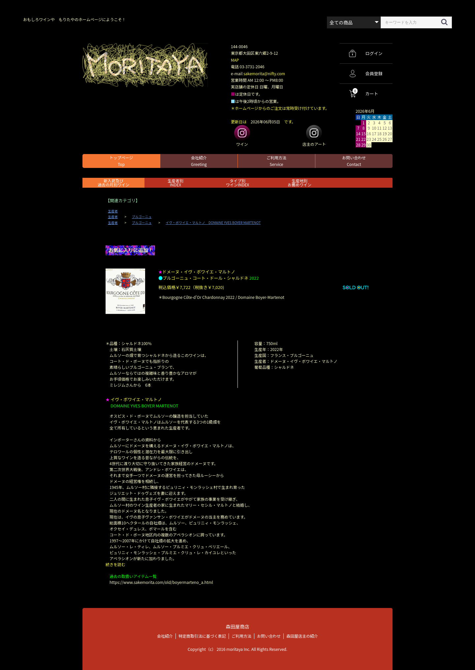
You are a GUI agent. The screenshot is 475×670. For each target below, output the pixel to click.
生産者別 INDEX (175, 182)
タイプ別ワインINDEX (237, 182)
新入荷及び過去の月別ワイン (113, 182)
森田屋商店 (237, 626)
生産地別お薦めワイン (299, 182)
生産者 (113, 211)
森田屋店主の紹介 (302, 635)
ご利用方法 (276, 161)
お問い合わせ (354, 161)
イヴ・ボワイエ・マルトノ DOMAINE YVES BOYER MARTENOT (213, 222)
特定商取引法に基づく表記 (202, 635)
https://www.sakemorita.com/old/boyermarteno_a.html (161, 582)
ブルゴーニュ (142, 216)
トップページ (121, 161)
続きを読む (115, 564)
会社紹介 (199, 161)
